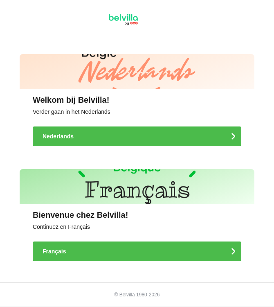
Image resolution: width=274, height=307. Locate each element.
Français (55, 251)
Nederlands (59, 136)
